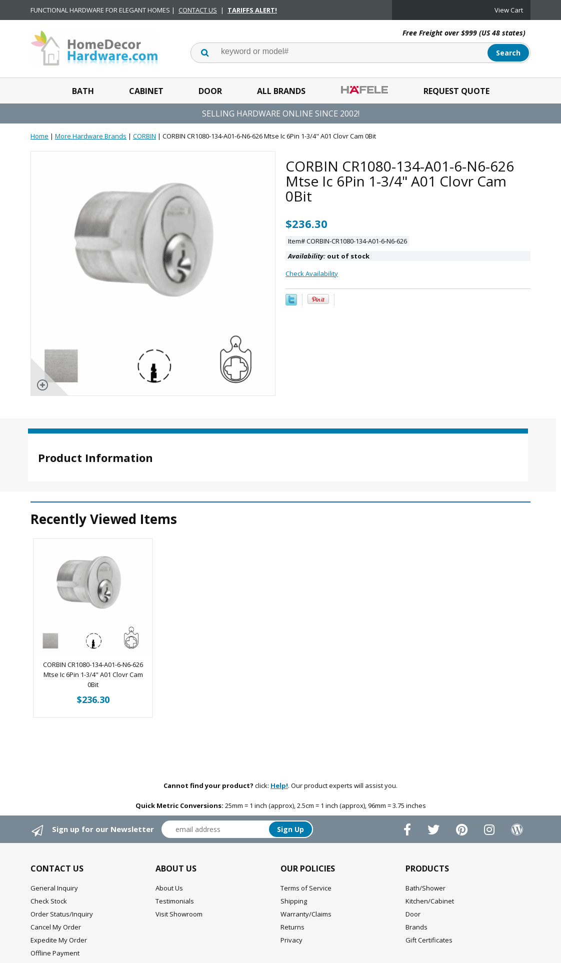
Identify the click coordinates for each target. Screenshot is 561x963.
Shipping (293, 901)
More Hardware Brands (90, 136)
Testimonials (175, 901)
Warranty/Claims (306, 914)
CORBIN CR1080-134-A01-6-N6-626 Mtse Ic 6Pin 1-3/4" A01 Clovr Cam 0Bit (93, 674)
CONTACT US (197, 10)
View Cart (508, 10)
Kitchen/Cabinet (430, 901)
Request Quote (457, 91)
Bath (83, 91)
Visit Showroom (179, 914)
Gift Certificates (429, 940)
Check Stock (48, 901)
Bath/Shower (426, 888)
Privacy (291, 940)
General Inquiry (54, 888)
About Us (169, 888)
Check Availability (312, 273)
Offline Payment (55, 953)
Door (210, 91)
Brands (417, 927)
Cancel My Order (55, 927)
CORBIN (144, 136)
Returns (292, 927)
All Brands (281, 91)
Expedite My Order (58, 940)
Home (39, 136)
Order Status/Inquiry (61, 914)
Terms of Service (306, 888)
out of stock (329, 256)
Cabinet (146, 91)
